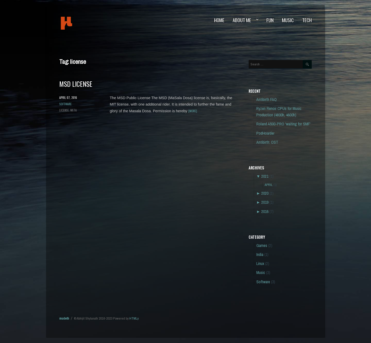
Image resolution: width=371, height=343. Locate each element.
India (259, 254)
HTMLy (134, 318)
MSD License (75, 84)
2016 (264, 211)
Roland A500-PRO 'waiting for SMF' (283, 124)
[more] (192, 111)
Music (288, 19)
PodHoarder (265, 133)
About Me (242, 19)
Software (65, 104)
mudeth (84, 23)
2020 (264, 193)
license (64, 110)
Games (261, 245)
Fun (270, 19)
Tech (307, 19)
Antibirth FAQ (266, 99)
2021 (264, 176)
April (269, 184)
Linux (260, 263)
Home (219, 19)
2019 (264, 202)
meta (73, 110)
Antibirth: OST (267, 142)
